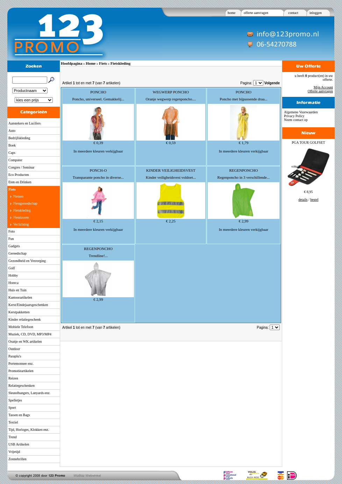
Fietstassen (21, 217)
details (302, 199)
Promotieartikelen (21, 371)
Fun (11, 239)
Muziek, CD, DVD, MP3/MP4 (29, 334)
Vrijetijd (14, 452)
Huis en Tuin (17, 290)
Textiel (13, 422)
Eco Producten (18, 175)
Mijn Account (323, 87)
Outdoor (14, 349)
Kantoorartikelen (20, 297)
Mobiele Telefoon (20, 327)
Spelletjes (15, 400)
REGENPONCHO (243, 170)
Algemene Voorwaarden (301, 112)
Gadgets (14, 246)
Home (90, 63)
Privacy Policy (294, 116)
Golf (11, 268)
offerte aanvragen (256, 13)
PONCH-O (98, 170)
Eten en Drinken (19, 182)
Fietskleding (21, 210)
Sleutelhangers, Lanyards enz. (29, 393)
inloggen (315, 13)
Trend (12, 437)
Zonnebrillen (17, 459)
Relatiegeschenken (21, 385)
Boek (12, 145)
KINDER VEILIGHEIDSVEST (170, 170)
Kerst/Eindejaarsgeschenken (28, 305)
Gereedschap (17, 253)
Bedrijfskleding (19, 138)
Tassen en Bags (19, 415)
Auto (11, 131)
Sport (12, 408)
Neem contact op (296, 120)
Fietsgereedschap (25, 203)
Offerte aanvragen (320, 91)
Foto (11, 231)
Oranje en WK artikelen (25, 341)
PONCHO (98, 92)
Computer (15, 160)
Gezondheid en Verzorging (27, 261)
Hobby (13, 275)
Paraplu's (14, 356)
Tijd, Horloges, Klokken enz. (28, 430)
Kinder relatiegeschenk (24, 319)
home (231, 13)
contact (293, 13)
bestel (314, 199)
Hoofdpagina (71, 63)
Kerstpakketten (19, 312)
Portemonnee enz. (21, 363)
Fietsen (18, 196)
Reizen (13, 378)
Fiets (12, 189)
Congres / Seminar (21, 167)
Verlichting (21, 224)
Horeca (13, 283)
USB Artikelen (18, 444)
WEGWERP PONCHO (171, 92)
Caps (11, 153)
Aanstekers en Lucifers (24, 123)
